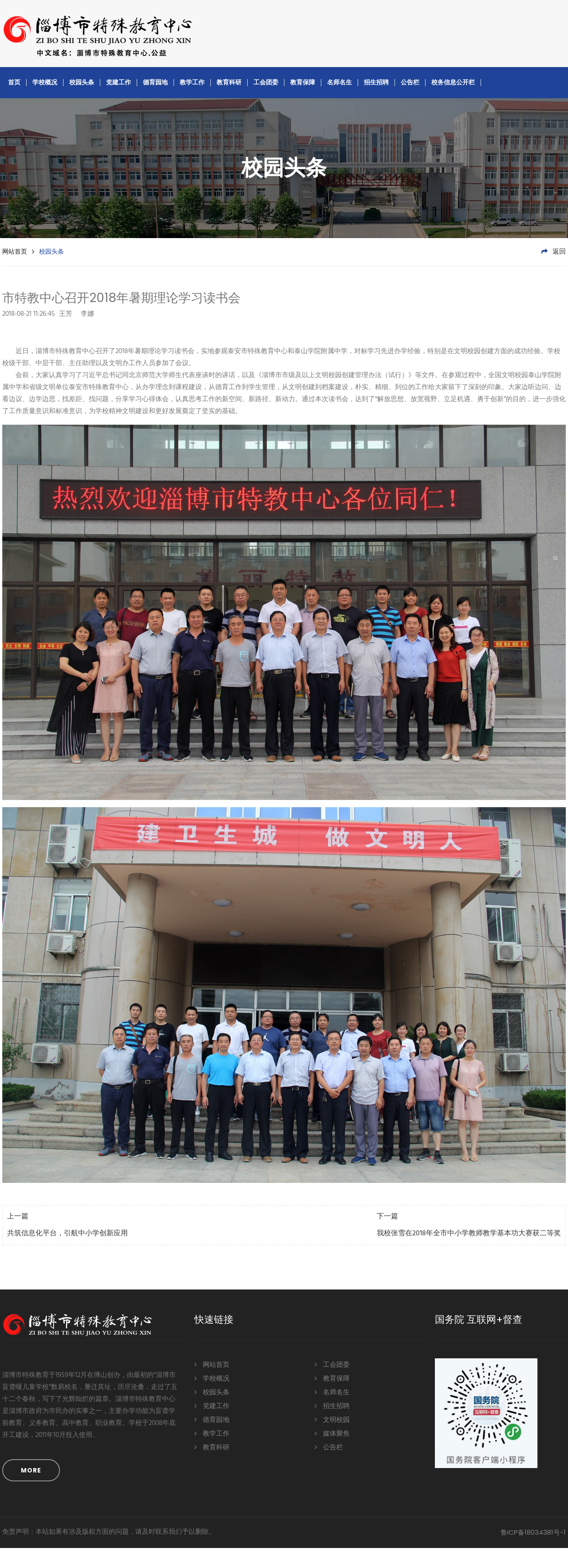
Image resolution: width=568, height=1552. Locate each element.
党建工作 (118, 86)
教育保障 (302, 86)
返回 (553, 256)
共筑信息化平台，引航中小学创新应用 (67, 1237)
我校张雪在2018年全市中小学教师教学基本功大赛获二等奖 (469, 1237)
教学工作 (192, 86)
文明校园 (332, 1424)
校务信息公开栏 (453, 86)
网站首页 (14, 255)
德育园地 (155, 86)
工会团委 (265, 86)
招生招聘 (376, 86)
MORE (31, 1474)
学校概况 (44, 86)
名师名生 (339, 86)
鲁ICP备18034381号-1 (533, 1536)
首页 (14, 86)
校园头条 (81, 86)
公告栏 (410, 86)
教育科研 (229, 86)
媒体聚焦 (332, 1438)
